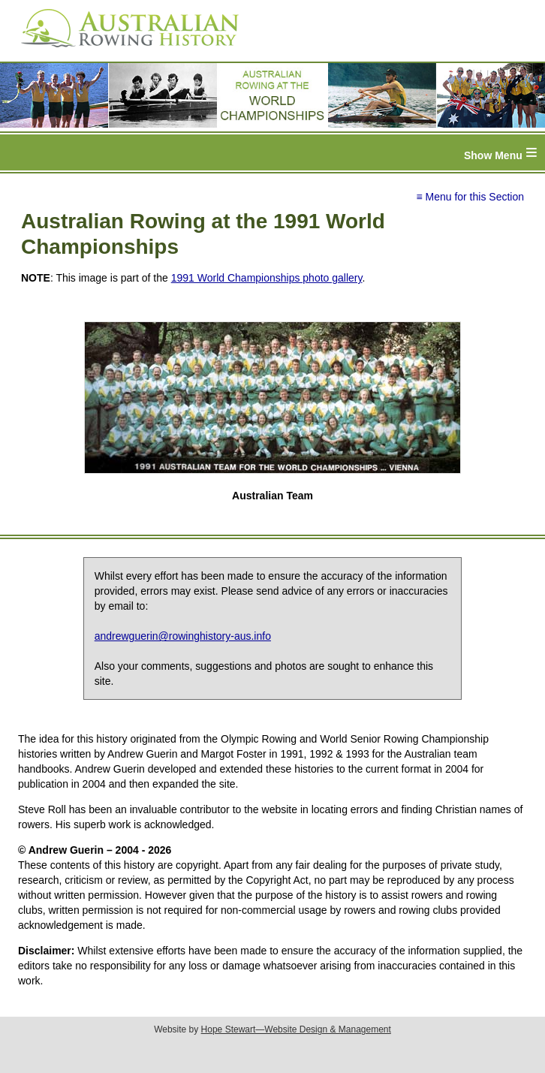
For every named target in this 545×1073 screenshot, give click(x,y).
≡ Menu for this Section (470, 197)
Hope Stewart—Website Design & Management (296, 1029)
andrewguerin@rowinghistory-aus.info (183, 636)
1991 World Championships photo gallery (267, 278)
